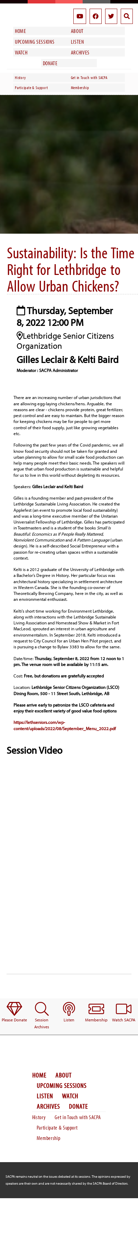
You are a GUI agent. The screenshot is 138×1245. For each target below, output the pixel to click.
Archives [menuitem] (80, 52)
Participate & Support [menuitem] (31, 87)
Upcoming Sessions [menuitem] (35, 41)
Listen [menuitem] (77, 41)
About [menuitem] (77, 30)
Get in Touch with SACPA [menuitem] (89, 77)
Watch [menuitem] (21, 52)
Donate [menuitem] (50, 63)
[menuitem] (14, 1012)
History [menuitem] (20, 77)
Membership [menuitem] (80, 87)
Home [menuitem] (20, 30)
